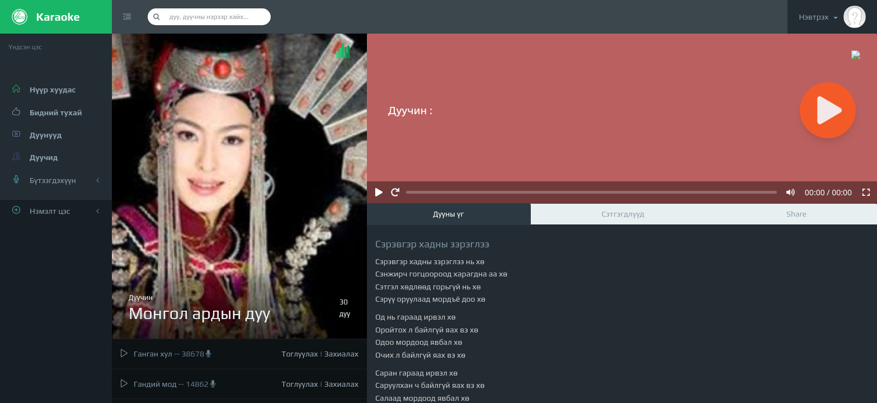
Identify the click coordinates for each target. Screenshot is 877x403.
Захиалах (341, 353)
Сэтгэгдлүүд (623, 213)
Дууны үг (448, 213)
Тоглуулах (299, 353)
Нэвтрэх (832, 17)
